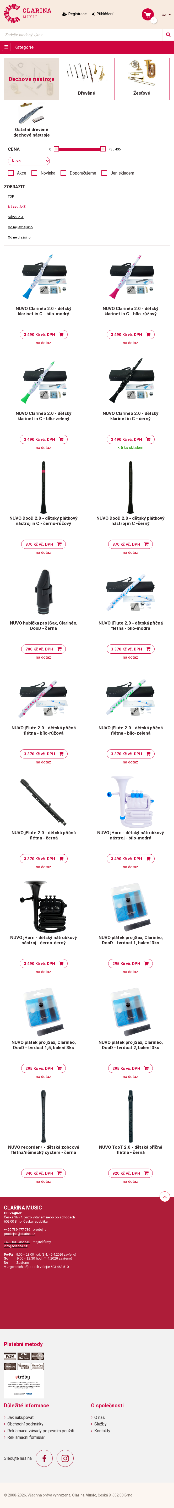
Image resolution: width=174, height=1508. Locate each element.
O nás (99, 1417)
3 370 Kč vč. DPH (126, 649)
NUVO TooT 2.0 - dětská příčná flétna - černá (130, 1149)
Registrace (77, 14)
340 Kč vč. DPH (39, 1173)
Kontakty (102, 1430)
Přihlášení (105, 14)
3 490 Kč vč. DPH (39, 334)
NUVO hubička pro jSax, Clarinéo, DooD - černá (43, 625)
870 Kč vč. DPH (39, 544)
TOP (11, 196)
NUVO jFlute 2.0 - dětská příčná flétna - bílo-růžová (44, 730)
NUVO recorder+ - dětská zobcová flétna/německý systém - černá (43, 1149)
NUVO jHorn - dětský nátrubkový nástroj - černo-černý (43, 940)
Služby (100, 1424)
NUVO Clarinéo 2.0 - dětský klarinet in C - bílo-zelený (44, 416)
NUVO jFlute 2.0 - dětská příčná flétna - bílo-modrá (131, 625)
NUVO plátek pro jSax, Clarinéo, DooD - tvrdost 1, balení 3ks (131, 940)
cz (164, 14)
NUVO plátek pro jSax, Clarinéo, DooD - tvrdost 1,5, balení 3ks (44, 1045)
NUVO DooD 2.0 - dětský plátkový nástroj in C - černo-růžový (43, 521)
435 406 (115, 149)
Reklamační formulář (26, 1437)
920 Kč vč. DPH (126, 1173)
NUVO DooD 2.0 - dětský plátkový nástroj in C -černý (130, 521)
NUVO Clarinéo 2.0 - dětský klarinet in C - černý (131, 416)
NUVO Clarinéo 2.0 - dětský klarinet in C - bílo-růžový (131, 311)
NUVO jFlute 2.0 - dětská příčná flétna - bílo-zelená (131, 730)
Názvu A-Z (17, 207)
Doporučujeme (83, 173)
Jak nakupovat (20, 1417)
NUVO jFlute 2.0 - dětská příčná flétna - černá (44, 835)
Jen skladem (122, 173)
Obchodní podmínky (25, 1424)
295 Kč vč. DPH (126, 963)
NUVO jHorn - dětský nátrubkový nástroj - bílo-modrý (130, 835)
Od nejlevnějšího (20, 227)
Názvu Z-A (16, 217)
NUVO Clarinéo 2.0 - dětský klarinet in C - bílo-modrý (44, 311)
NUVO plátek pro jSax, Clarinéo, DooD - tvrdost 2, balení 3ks (131, 1045)
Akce (21, 173)
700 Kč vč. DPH (39, 649)
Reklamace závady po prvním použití (40, 1430)
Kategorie (24, 47)
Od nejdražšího (19, 237)
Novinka (48, 173)
